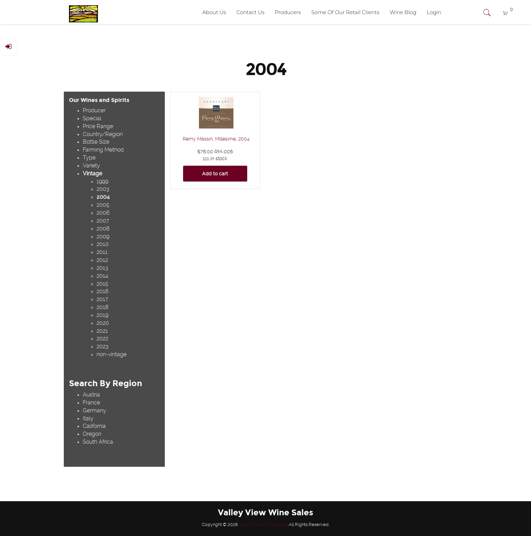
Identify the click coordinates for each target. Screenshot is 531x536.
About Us (214, 12)
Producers (288, 12)
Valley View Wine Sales (263, 524)
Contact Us (250, 12)
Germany (94, 410)
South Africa (98, 442)
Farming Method (103, 149)
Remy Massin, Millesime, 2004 (216, 139)
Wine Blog (403, 12)
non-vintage (112, 354)
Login (434, 12)
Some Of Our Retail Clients (345, 12)
